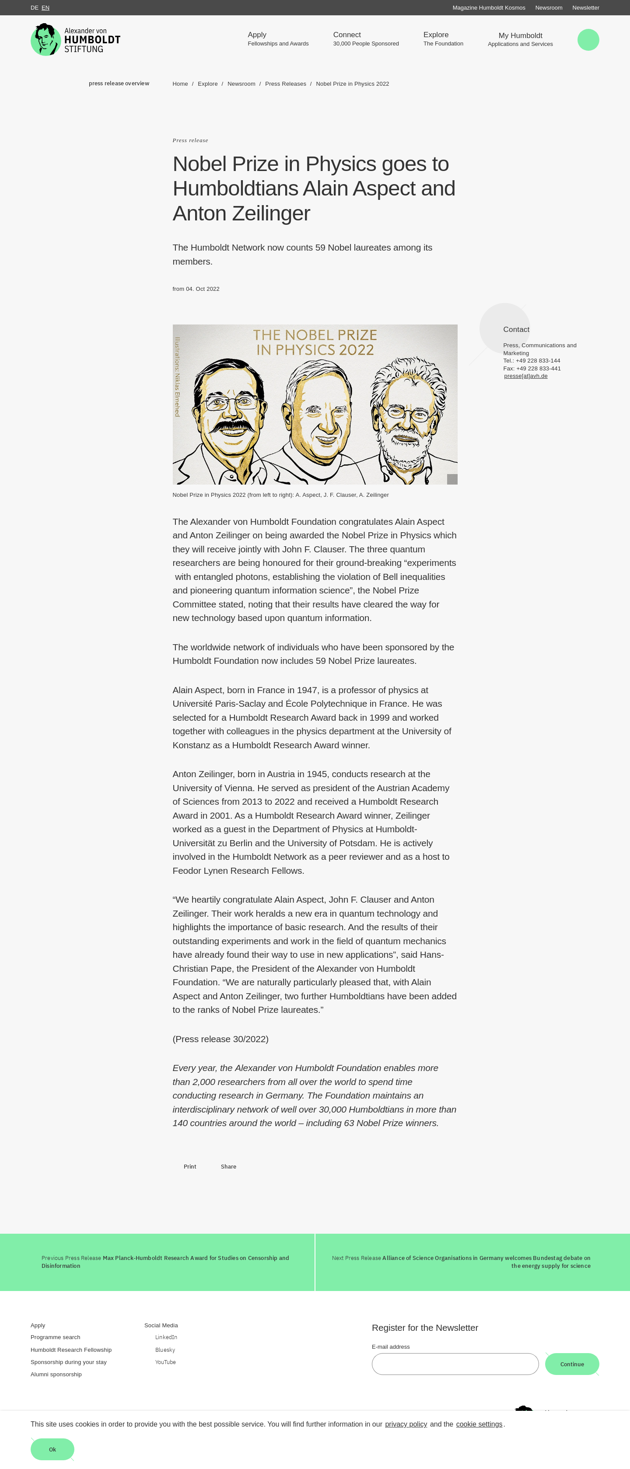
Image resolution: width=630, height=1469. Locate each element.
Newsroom (549, 7)
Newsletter (586, 7)
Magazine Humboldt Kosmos (489, 7)
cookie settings (479, 1424)
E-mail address (391, 1346)
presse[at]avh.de (526, 376)
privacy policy (406, 1424)
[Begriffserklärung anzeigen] (452, 479)
